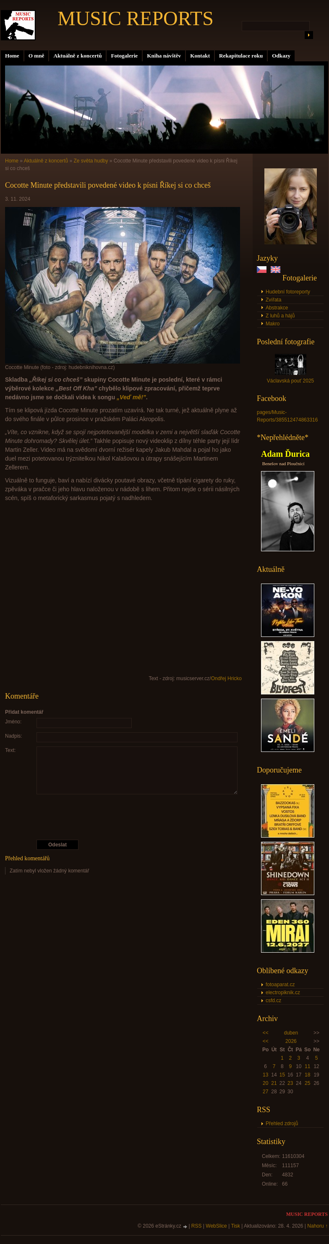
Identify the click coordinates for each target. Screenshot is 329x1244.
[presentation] (124, 817)
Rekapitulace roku (241, 55)
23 (290, 1083)
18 (307, 1075)
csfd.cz (273, 1000)
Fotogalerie (124, 55)
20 (265, 1083)
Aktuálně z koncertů (77, 55)
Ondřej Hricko (226, 678)
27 (265, 1092)
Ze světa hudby (90, 161)
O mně (36, 55)
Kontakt (200, 55)
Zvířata (273, 300)
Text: (10, 750)
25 (307, 1083)
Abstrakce (277, 308)
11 (307, 1066)
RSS (196, 1226)
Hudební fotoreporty (288, 292)
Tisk (235, 1226)
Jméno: (13, 722)
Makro (272, 324)
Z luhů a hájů (280, 316)
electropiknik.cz (283, 992)
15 (282, 1075)
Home (12, 55)
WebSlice (216, 1226)
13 (265, 1075)
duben (291, 1033)
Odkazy (281, 55)
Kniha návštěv (164, 55)
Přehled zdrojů (282, 1123)
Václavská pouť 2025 (290, 381)
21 (274, 1083)
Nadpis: (13, 736)
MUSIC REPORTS (135, 18)
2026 (291, 1041)
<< (266, 1033)
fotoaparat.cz (280, 984)
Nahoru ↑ (317, 1226)
